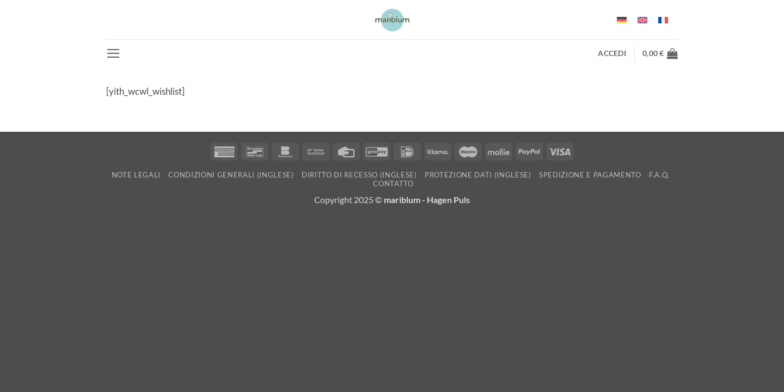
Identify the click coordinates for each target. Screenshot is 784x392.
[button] (113, 53)
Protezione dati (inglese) (478, 174)
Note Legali (136, 174)
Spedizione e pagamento (590, 174)
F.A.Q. (659, 174)
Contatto (393, 183)
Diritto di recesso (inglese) (359, 174)
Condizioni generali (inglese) (230, 174)
